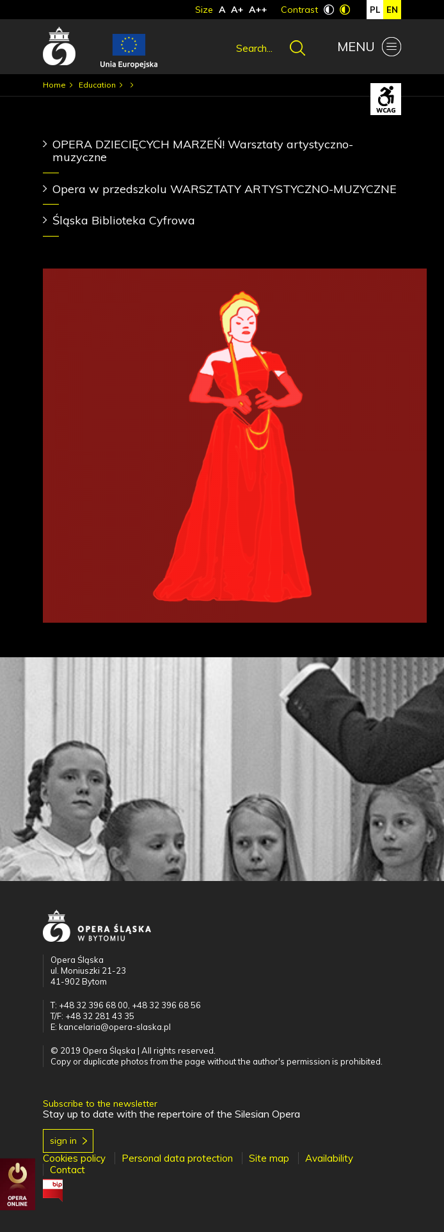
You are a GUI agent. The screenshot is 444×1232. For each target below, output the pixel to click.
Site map (269, 1158)
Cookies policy (74, 1158)
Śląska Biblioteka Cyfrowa (123, 220)
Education (97, 85)
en (392, 9)
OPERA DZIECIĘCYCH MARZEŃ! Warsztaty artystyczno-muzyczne (202, 150)
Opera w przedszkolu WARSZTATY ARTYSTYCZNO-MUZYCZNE (224, 189)
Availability (329, 1158)
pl (375, 9)
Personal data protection (177, 1158)
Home (54, 85)
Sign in (63, 1140)
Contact (67, 1170)
